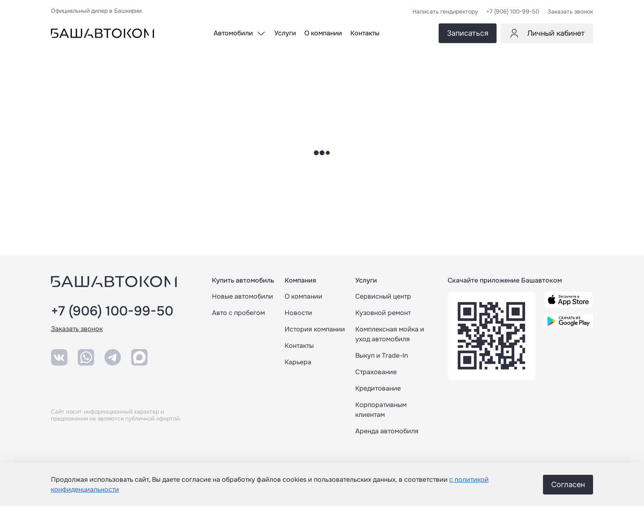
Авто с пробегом (238, 312)
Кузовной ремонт (383, 312)
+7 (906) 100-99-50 (112, 311)
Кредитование (378, 388)
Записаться (467, 33)
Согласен (568, 484)
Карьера (298, 362)
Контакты (299, 345)
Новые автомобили (242, 296)
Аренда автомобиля (387, 431)
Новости (298, 312)
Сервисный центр (383, 296)
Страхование (376, 372)
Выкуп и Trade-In (381, 355)
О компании (303, 296)
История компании (315, 329)
